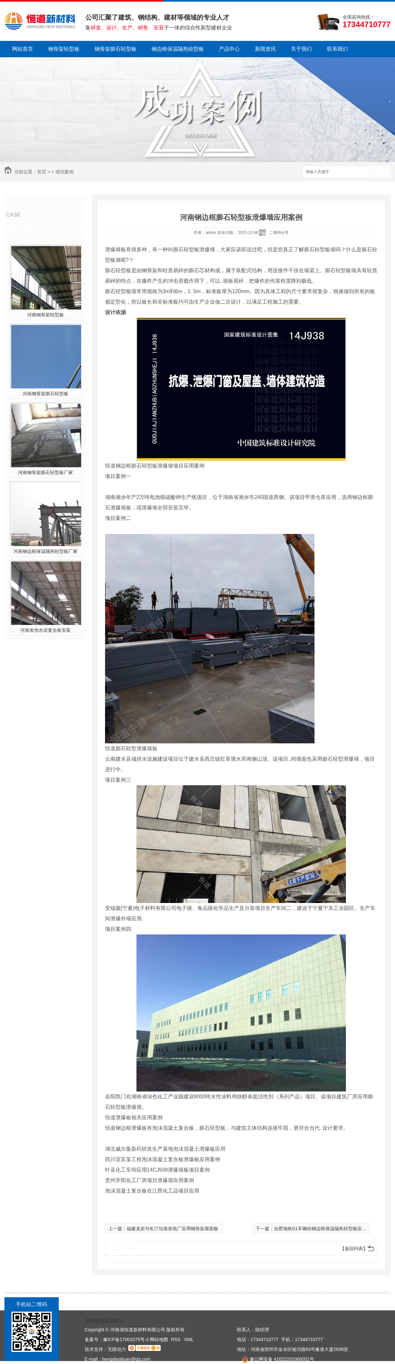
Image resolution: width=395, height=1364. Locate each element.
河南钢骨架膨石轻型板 (45, 393)
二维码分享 (279, 232)
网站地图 (159, 1339)
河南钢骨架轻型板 (45, 314)
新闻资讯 (265, 49)
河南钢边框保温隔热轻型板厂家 (45, 551)
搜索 (379, 172)
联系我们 (337, 49)
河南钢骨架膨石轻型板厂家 (45, 472)
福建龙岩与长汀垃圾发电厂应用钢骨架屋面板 (172, 1228)
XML (189, 1339)
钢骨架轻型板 (64, 49)
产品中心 (229, 49)
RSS (176, 1339)
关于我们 (301, 49)
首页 (41, 171)
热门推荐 (26, 231)
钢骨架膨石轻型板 (115, 49)
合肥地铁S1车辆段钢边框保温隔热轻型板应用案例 (325, 1228)
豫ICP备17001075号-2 (126, 1339)
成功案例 (64, 171)
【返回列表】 (354, 1248)
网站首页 (22, 49)
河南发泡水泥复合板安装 (45, 630)
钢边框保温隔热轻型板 (178, 49)
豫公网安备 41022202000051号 (275, 1359)
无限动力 (117, 1349)
